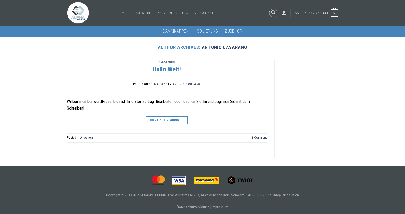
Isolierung (207, 31)
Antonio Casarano (224, 47)
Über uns (137, 13)
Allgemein (167, 61)
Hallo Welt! (167, 69)
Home (122, 13)
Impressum (220, 207)
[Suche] (273, 13)
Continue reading (166, 120)
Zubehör (233, 31)
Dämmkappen (176, 31)
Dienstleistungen (182, 13)
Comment (259, 137)
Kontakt (207, 13)
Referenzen (156, 13)
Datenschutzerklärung (193, 207)
